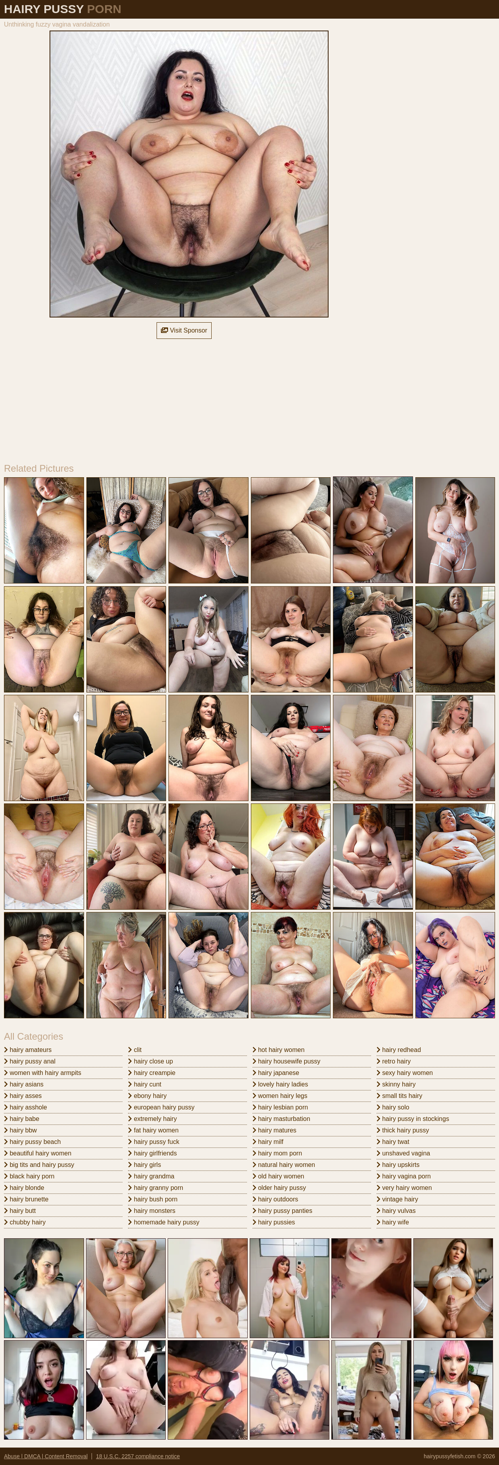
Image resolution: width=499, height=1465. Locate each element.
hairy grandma (151, 1176)
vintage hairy (397, 1199)
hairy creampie (151, 1072)
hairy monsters (151, 1210)
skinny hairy (396, 1084)
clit (134, 1049)
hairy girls (144, 1164)
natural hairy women (283, 1164)
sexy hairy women (405, 1072)
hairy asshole (25, 1107)
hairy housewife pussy (286, 1061)
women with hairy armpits (42, 1072)
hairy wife (393, 1222)
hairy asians (24, 1084)
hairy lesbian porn (280, 1107)
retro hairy (394, 1061)
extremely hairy (152, 1118)
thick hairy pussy (403, 1130)
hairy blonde (24, 1187)
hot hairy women (278, 1049)
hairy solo (393, 1107)
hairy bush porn (153, 1199)
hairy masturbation (281, 1118)
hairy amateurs (28, 1049)
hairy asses (23, 1095)
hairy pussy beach (32, 1141)
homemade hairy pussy (163, 1222)
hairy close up (150, 1061)
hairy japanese (276, 1072)
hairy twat (393, 1141)
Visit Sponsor (184, 330)
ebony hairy (147, 1095)
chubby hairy (25, 1222)
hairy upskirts (398, 1164)
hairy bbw (20, 1130)
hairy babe (21, 1118)
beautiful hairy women (37, 1153)
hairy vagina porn (404, 1176)
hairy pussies (273, 1222)
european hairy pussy (161, 1107)
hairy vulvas (396, 1210)
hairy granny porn (155, 1187)
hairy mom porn (277, 1153)
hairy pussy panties (282, 1210)
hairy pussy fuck (153, 1141)
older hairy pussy (279, 1187)
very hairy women (404, 1187)
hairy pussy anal (29, 1061)
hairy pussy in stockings (413, 1118)
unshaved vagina (403, 1153)
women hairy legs (280, 1095)
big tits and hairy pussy (39, 1164)
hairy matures (274, 1130)
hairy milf (267, 1141)
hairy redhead (399, 1049)
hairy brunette (26, 1199)
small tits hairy (400, 1095)
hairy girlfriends (152, 1153)
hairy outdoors (275, 1199)
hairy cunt (144, 1084)
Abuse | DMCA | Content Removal (46, 1456)
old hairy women (278, 1176)
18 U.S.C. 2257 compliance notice (138, 1456)
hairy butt (20, 1210)
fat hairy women (153, 1130)
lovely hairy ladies (280, 1084)
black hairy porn (29, 1176)
